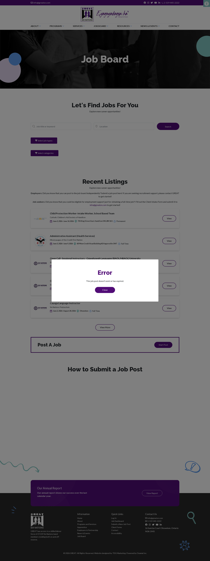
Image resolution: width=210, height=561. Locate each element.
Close (105, 290)
